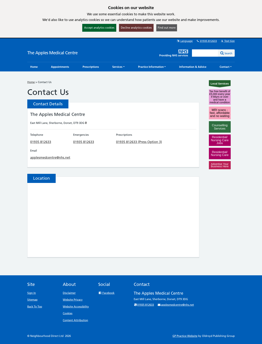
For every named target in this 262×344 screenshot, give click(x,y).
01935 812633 (206, 41)
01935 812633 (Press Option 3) (139, 142)
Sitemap (32, 299)
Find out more (167, 27)
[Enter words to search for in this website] (205, 53)
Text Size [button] (227, 41)
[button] (118, 66)
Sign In (31, 293)
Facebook (106, 293)
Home (31, 82)
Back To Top (34, 306)
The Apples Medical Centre (52, 52)
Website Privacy (73, 299)
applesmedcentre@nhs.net (50, 157)
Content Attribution (75, 320)
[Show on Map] (86, 123)
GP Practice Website (184, 336)
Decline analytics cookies (136, 27)
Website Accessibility (76, 306)
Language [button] (184, 41)
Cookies (67, 313)
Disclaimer (69, 293)
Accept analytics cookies (99, 27)
